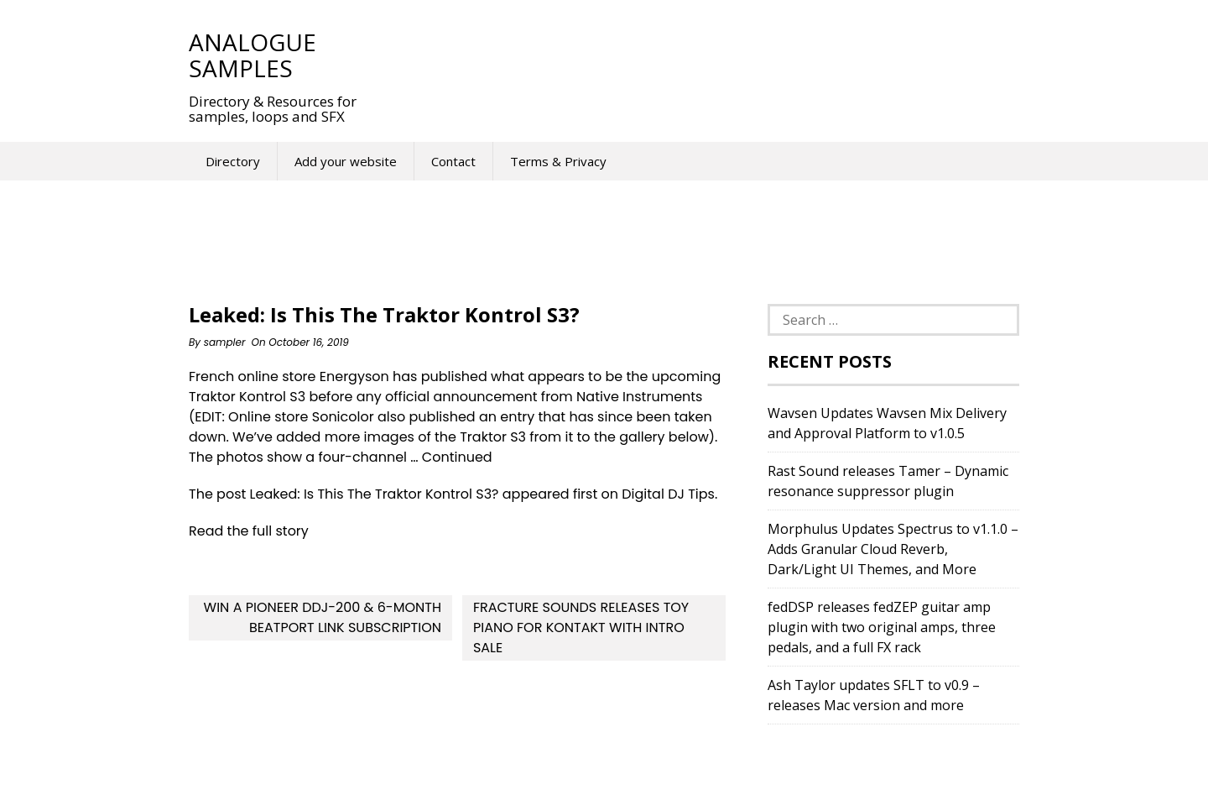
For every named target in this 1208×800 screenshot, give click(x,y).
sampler (225, 342)
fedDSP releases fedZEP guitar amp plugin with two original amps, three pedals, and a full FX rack (882, 627)
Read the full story (249, 531)
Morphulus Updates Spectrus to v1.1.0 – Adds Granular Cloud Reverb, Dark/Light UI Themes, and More (893, 549)
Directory (233, 161)
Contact (453, 161)
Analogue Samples (252, 55)
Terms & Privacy (558, 161)
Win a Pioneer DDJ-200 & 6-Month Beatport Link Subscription (322, 617)
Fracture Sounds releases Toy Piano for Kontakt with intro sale (581, 627)
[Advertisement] (687, 54)
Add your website (345, 161)
